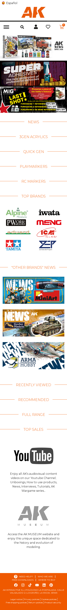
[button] (22, 27)
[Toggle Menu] (6, 27)
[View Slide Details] (33, 46)
